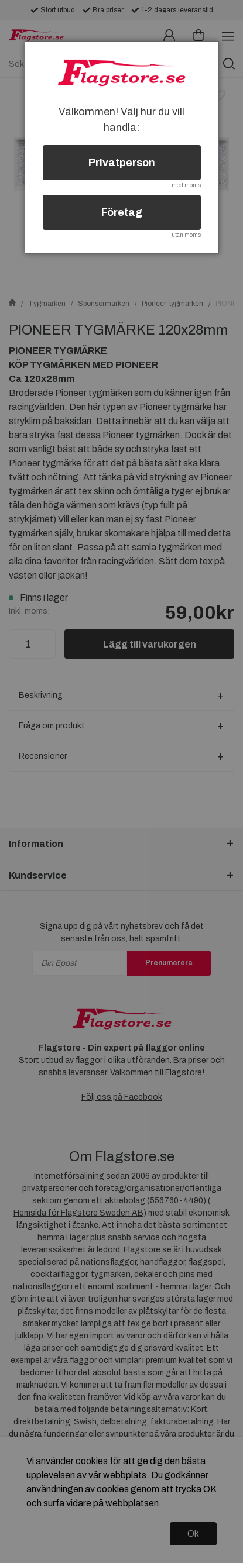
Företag (121, 212)
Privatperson (121, 162)
